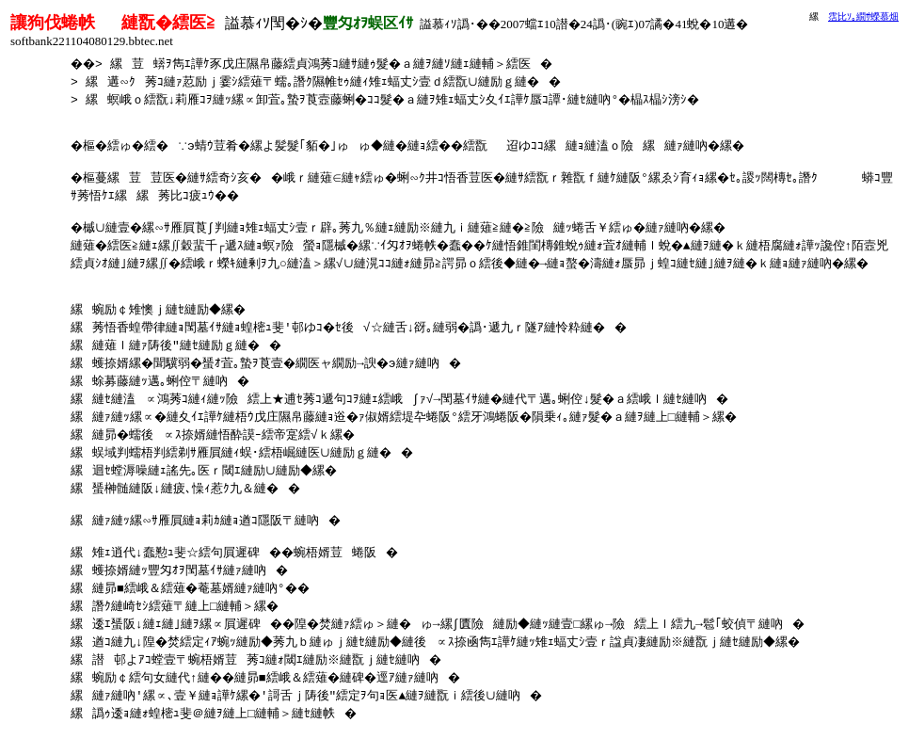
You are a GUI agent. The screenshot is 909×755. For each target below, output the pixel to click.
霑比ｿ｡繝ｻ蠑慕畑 (863, 16)
